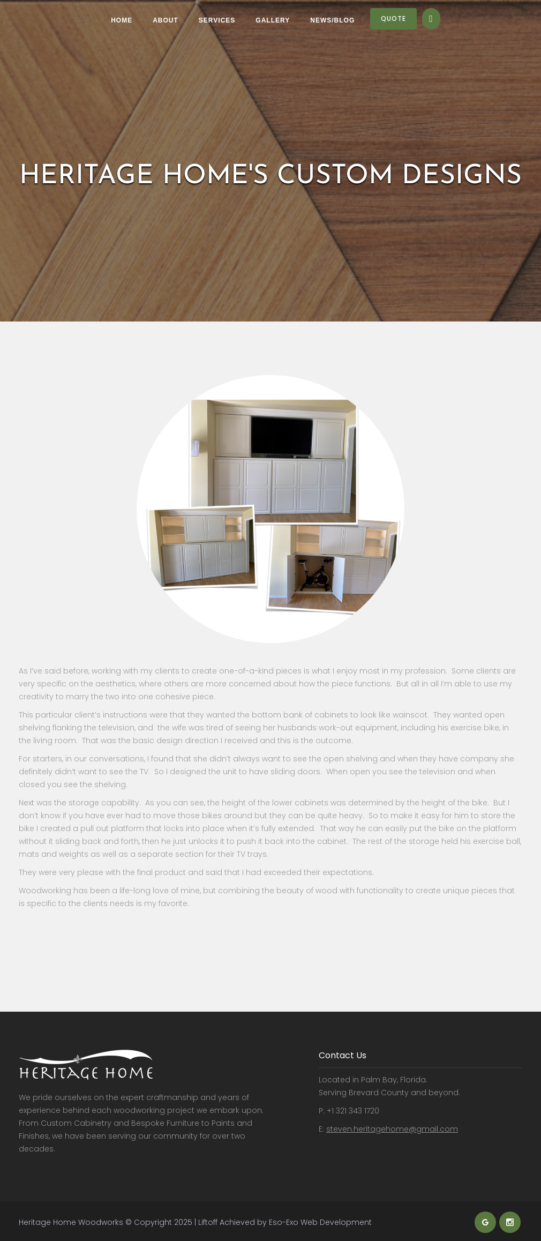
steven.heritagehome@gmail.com (392, 1129)
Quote (393, 18)
